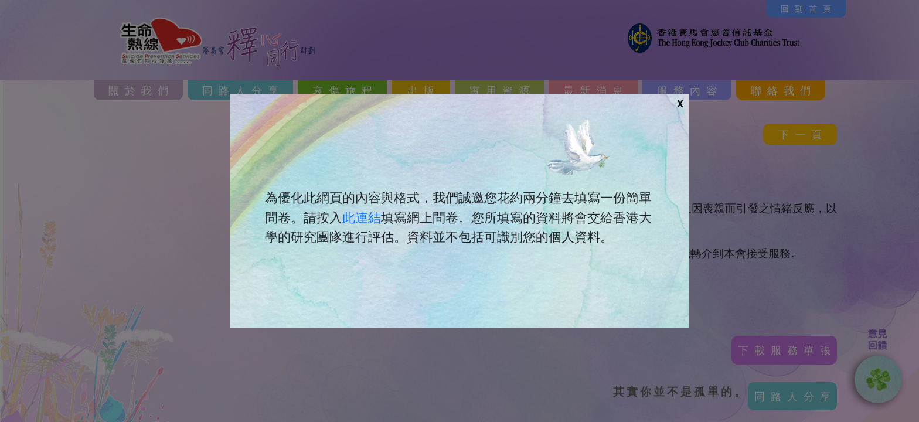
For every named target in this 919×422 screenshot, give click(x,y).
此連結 (361, 217)
